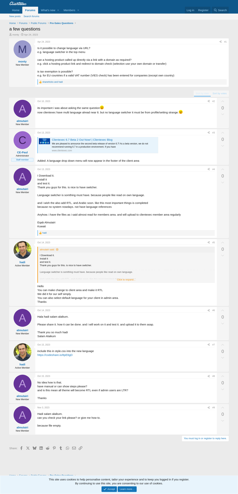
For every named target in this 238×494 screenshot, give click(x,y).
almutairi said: (47, 249)
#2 (213, 101)
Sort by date (202, 93)
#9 (213, 407)
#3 (213, 132)
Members (69, 10)
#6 (213, 310)
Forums (30, 10)
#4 (213, 169)
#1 (225, 42)
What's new (48, 10)
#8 (213, 376)
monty (15, 34)
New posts (15, 16)
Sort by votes (220, 93)
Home (16, 10)
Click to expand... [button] (126, 279)
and (52, 82)
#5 (213, 242)
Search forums (31, 16)
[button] (58, 10)
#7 (213, 344)
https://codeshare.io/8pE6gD (55, 354)
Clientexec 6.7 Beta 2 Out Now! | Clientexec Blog (82, 139)
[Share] (220, 42)
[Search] (220, 10)
